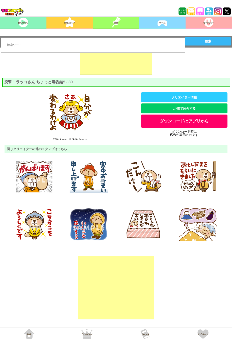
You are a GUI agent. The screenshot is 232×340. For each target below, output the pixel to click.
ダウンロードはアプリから (184, 121)
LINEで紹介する (184, 108)
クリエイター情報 (184, 97)
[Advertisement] (116, 63)
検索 (208, 41)
